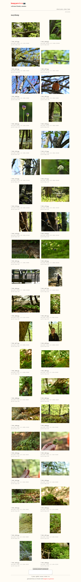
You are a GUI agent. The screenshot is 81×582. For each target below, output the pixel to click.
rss (49, 577)
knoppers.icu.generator (48, 579)
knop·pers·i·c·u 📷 (18, 3)
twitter (45, 577)
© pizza (33, 577)
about (65, 9)
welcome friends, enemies (18, 6)
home (68, 9)
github (37, 577)
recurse (41, 577)
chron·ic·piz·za (60, 9)
